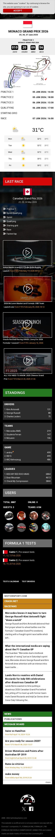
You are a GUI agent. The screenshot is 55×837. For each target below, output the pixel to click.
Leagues (9, 469)
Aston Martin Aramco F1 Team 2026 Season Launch (22, 269)
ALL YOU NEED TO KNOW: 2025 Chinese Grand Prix (24, 377)
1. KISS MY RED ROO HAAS (16, 474)
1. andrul (9, 452)
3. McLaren (9, 438)
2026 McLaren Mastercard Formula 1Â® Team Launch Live (24, 305)
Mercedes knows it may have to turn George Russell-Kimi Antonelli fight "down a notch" (25, 617)
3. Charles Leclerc (12, 416)
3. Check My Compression (16, 481)
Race (3, 118)
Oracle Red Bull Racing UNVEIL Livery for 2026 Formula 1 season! (23, 341)
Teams (8, 425)
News (7, 714)
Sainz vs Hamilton (15, 731)
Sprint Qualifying (14, 213)
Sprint (9, 217)
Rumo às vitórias (14, 764)
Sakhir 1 (13, 552)
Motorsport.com (15, 596)
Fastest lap (12, 234)
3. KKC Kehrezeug (12, 459)
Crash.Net (11, 601)
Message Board (14, 724)
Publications (13, 719)
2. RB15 (7, 456)
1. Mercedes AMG (12, 431)
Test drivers (28, 581)
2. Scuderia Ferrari (12, 434)
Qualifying (7, 107)
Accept (17, 10)
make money (12, 774)
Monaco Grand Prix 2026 (28, 31)
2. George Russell (12, 413)
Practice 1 (7, 91)
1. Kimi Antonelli (11, 409)
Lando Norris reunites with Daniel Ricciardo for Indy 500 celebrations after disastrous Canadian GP (25, 679)
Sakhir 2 (13, 560)
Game (7, 447)
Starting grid (9, 113)
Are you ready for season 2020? (23, 741)
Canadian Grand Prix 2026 (27, 198)
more (48, 782)
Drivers (9, 404)
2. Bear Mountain (12, 477)
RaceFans (10, 606)
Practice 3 (7, 102)
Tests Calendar (11, 581)
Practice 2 (7, 97)
